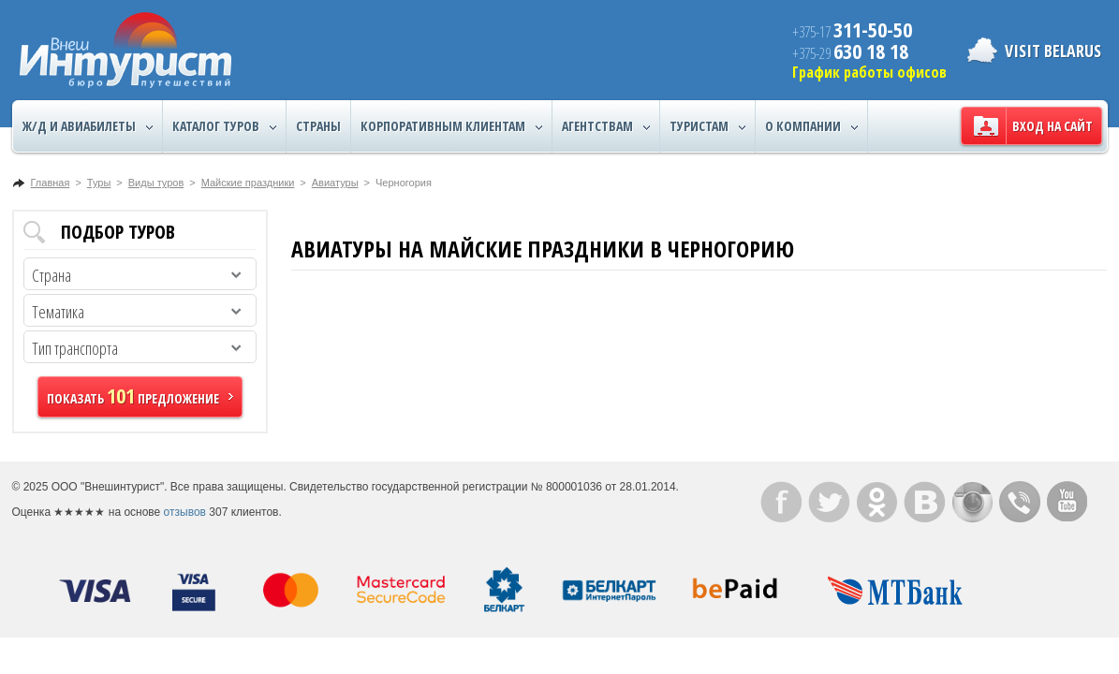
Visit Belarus (1053, 50)
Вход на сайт (1052, 126)
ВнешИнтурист (125, 50)
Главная (50, 182)
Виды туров (156, 182)
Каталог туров (224, 126)
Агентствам (606, 126)
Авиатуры (335, 182)
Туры (99, 182)
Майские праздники (248, 182)
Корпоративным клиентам (451, 126)
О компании (811, 126)
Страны (318, 126)
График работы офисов (869, 72)
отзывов (185, 512)
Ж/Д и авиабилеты (87, 126)
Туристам (707, 126)
